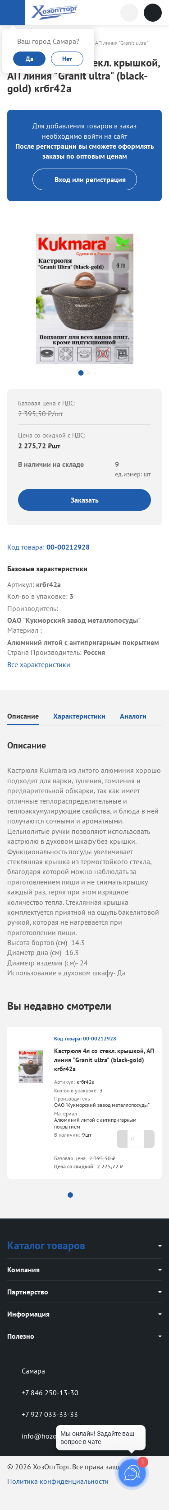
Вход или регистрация (85, 179)
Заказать (85, 499)
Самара (26, 1370)
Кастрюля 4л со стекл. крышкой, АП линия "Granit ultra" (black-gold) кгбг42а (104, 1060)
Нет (67, 59)
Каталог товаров (46, 1245)
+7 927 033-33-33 (42, 1414)
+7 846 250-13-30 (42, 1392)
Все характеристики (38, 664)
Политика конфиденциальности (58, 1481)
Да (29, 59)
